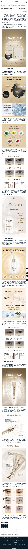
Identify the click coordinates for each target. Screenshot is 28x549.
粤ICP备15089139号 (14, 542)
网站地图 (4, 544)
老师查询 (16, 537)
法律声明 (14, 544)
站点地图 (9, 544)
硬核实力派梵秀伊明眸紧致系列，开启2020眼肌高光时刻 (16, 5)
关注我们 (19, 544)
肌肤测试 (7, 537)
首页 (1, 5)
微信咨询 (3, 537)
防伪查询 (12, 537)
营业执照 (23, 544)
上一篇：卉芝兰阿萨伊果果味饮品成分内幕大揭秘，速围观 (9, 534)
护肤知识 (4, 5)
